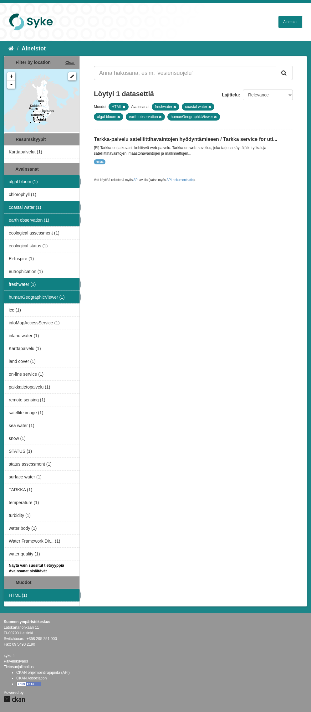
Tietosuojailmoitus (19, 667)
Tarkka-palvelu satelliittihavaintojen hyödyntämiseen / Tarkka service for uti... (185, 139)
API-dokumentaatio (180, 180)
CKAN (14, 699)
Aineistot (290, 22)
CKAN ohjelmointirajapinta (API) (43, 672)
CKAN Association (31, 678)
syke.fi (9, 655)
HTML (100, 161)
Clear (70, 62)
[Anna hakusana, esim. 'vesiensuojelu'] (185, 73)
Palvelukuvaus (16, 661)
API (135, 180)
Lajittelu (230, 94)
